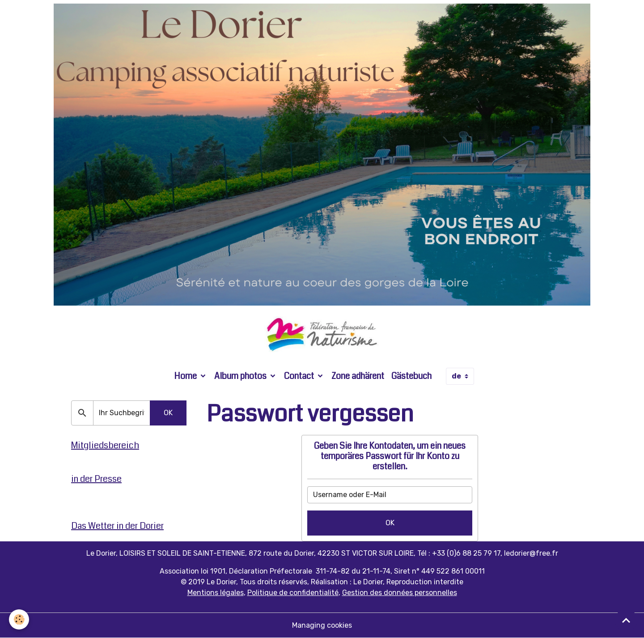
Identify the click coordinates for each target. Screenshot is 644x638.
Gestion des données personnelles (399, 592)
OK (390, 523)
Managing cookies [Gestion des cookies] (322, 625)
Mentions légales (215, 592)
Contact (300, 376)
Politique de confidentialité (293, 592)
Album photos (241, 376)
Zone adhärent (357, 376)
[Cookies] (19, 619)
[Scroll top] (626, 620)
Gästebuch (411, 376)
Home (186, 376)
